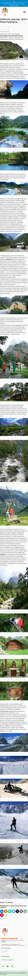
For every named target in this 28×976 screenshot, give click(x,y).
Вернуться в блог (4, 28)
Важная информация (7, 960)
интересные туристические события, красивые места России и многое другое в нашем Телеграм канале (14, 3)
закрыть (4, 974)
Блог (3, 952)
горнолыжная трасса (6, 711)
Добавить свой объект (8, 959)
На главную (5, 951)
